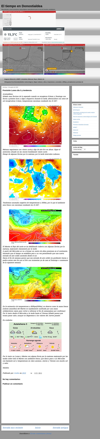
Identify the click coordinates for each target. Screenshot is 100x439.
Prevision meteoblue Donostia (80, 124)
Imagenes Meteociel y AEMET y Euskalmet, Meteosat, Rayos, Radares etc (24, 79)
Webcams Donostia (78, 107)
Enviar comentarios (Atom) (40, 433)
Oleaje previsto (77, 135)
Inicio (37, 428)
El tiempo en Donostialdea (21, 6)
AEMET (75, 127)
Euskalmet (76, 122)
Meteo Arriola (76, 119)
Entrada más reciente (13, 428)
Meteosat (75, 132)
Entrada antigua (60, 428)
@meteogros (76, 110)
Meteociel (75, 130)
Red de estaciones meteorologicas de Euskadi (85, 116)
